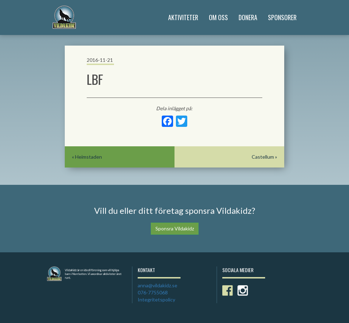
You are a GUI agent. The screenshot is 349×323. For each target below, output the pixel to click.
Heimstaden (88, 157)
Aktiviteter (183, 17)
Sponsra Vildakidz (174, 228)
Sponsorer (282, 17)
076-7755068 (153, 292)
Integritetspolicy (156, 299)
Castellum (263, 157)
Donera (248, 17)
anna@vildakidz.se (157, 285)
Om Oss (218, 17)
